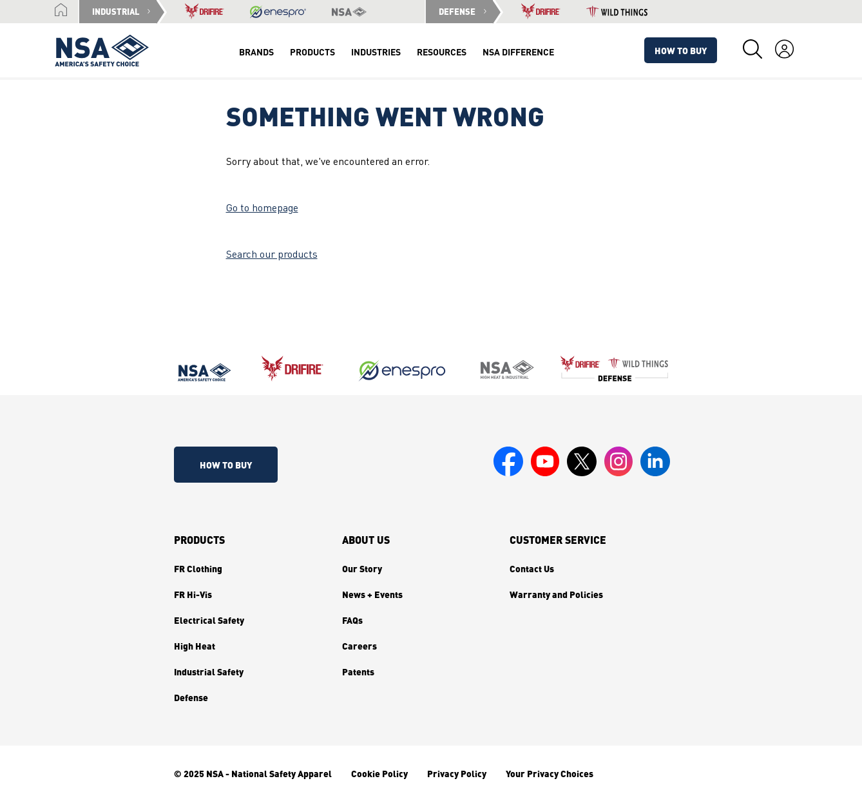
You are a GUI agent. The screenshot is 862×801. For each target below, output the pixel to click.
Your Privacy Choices (549, 773)
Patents (358, 671)
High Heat (194, 645)
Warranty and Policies (556, 594)
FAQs (352, 620)
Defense (191, 697)
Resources (441, 51)
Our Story (362, 568)
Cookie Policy (379, 773)
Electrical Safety (209, 620)
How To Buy (681, 50)
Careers (359, 645)
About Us (366, 540)
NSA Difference (518, 51)
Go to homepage (262, 209)
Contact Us (532, 568)
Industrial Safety (209, 671)
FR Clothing (198, 568)
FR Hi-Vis (193, 594)
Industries (376, 51)
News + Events (372, 594)
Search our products (272, 255)
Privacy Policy (456, 773)
